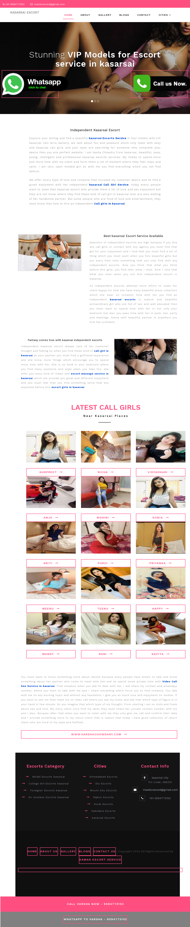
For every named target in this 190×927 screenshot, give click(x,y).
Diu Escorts (103, 783)
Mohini (106, 517)
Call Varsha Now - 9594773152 (95, 904)
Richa (106, 472)
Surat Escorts (103, 804)
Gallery (104, 15)
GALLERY (68, 851)
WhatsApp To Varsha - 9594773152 (95, 919)
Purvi (106, 563)
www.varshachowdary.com (99, 734)
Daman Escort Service (100, 859)
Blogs (124, 15)
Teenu (105, 608)
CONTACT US (104, 851)
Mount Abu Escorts (103, 790)
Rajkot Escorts (103, 797)
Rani (106, 654)
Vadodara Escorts (103, 810)
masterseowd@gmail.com (49, 4)
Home (68, 15)
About (85, 15)
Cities (165, 15)
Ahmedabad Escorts (103, 776)
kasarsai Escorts (103, 817)
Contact (144, 15)
